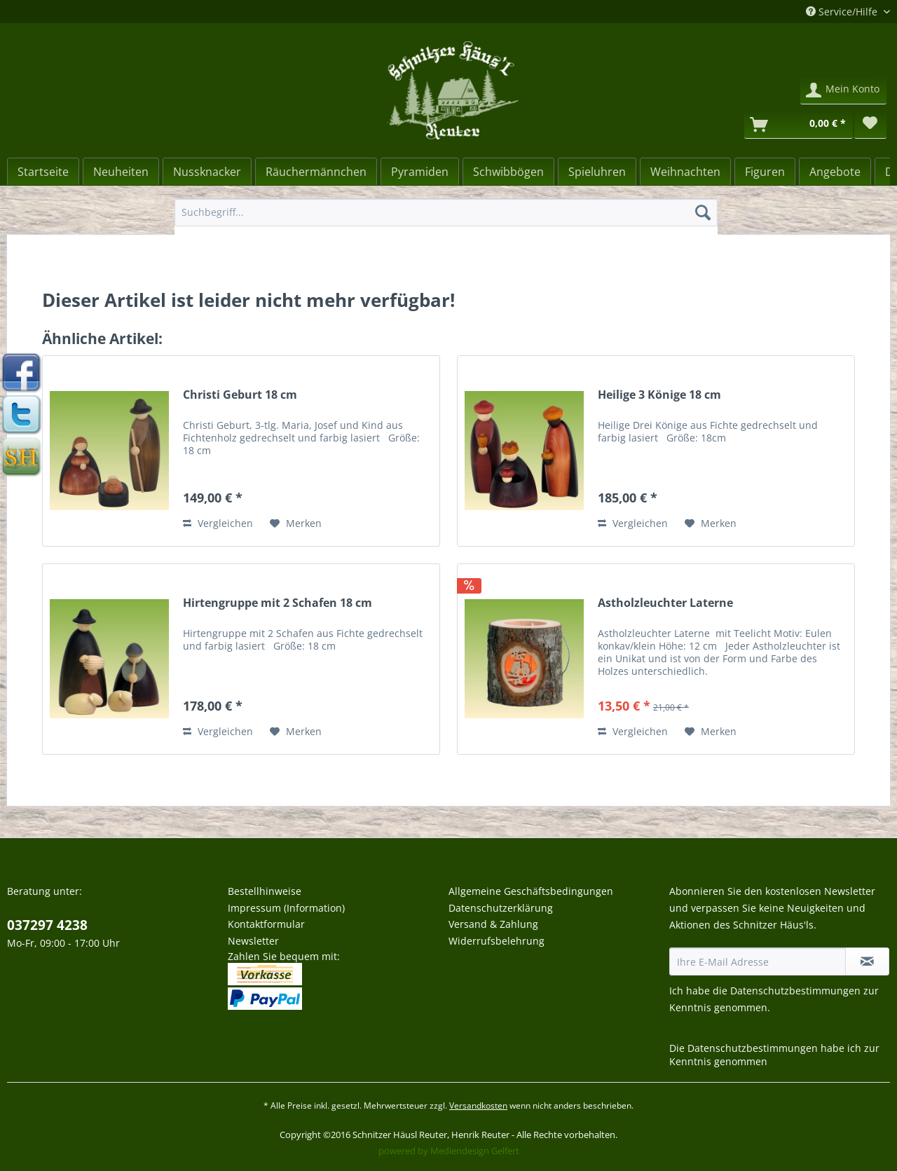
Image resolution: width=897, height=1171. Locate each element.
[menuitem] (446, 219)
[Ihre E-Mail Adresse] (757, 961)
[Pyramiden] (419, 171)
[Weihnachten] (685, 171)
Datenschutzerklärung (500, 908)
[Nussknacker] (207, 171)
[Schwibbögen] (508, 171)
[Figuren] (765, 171)
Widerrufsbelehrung (496, 940)
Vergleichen (218, 523)
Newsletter (253, 940)
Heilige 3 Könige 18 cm (659, 395)
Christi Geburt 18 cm (240, 395)
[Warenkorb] (798, 125)
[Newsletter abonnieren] (867, 961)
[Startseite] (43, 171)
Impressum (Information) (286, 908)
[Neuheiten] (120, 171)
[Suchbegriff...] (446, 212)
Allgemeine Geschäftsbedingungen (530, 891)
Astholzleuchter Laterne (665, 603)
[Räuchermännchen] (316, 171)
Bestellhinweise (264, 891)
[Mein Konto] (843, 90)
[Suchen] (703, 212)
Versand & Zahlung (493, 924)
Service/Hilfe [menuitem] (843, 11)
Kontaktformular (266, 924)
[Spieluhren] (597, 171)
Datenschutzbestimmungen (795, 990)
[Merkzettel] (870, 125)
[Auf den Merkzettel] (296, 523)
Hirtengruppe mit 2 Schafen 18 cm (277, 603)
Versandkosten (478, 1105)
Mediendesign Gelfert (474, 1150)
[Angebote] (835, 171)
